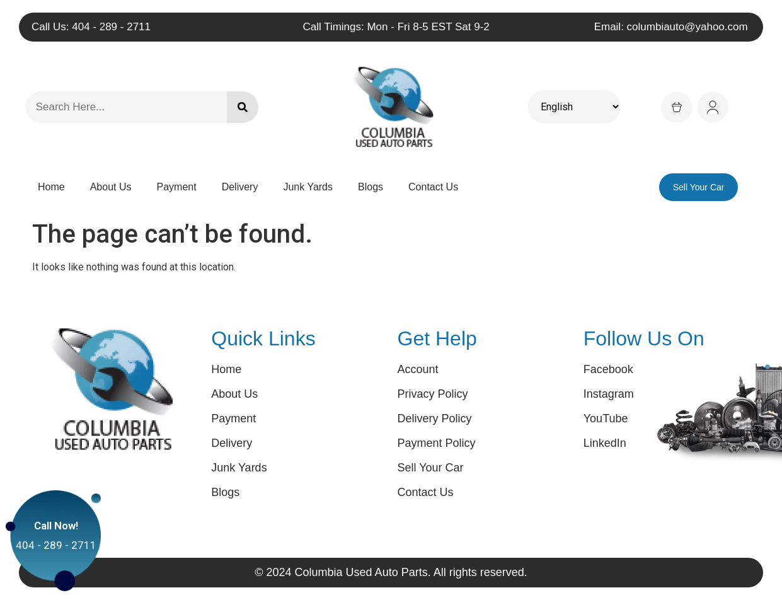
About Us (111, 187)
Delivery (240, 187)
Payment (177, 187)
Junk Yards (308, 187)
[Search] (242, 107)
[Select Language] (574, 107)
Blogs (370, 187)
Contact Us (433, 187)
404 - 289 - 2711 (56, 541)
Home (51, 187)
